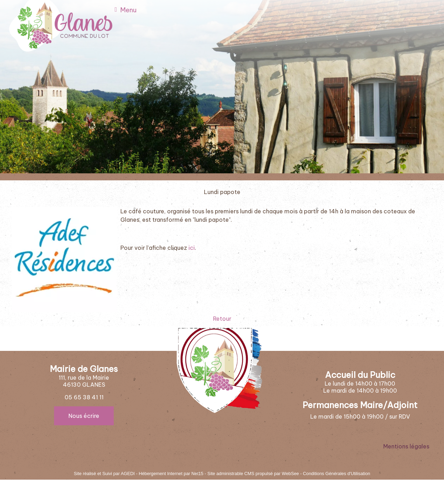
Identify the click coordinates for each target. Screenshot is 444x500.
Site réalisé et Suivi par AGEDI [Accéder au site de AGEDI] (104, 473)
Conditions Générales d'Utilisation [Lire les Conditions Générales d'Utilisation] (336, 473)
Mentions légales (406, 446)
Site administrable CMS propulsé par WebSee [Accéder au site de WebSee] (253, 473)
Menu (128, 10)
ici (191, 247)
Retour (222, 318)
